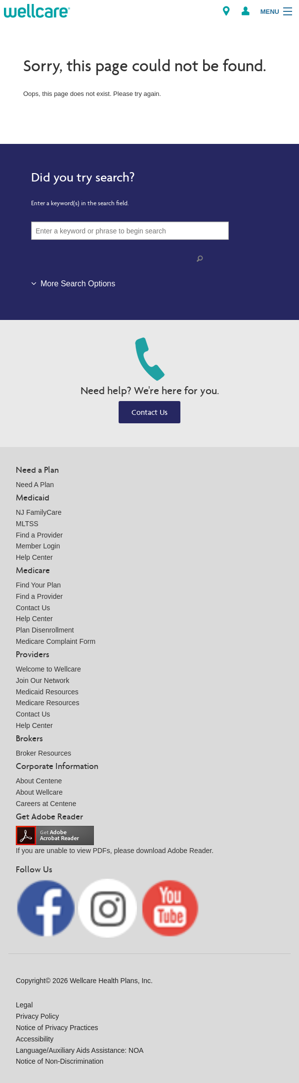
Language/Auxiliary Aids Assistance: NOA (79, 1050)
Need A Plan (35, 485)
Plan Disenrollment (45, 630)
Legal (24, 1005)
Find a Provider (39, 535)
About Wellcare (39, 792)
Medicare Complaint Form (55, 641)
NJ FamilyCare (39, 512)
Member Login (38, 546)
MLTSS (27, 524)
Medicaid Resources (47, 692)
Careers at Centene (46, 804)
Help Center (34, 557)
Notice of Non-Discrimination (59, 1061)
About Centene (39, 781)
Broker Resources (43, 753)
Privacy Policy (37, 1016)
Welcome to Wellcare (48, 669)
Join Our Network (42, 680)
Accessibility (34, 1039)
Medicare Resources (47, 703)
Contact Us (149, 412)
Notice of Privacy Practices (57, 1028)
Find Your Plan (38, 585)
